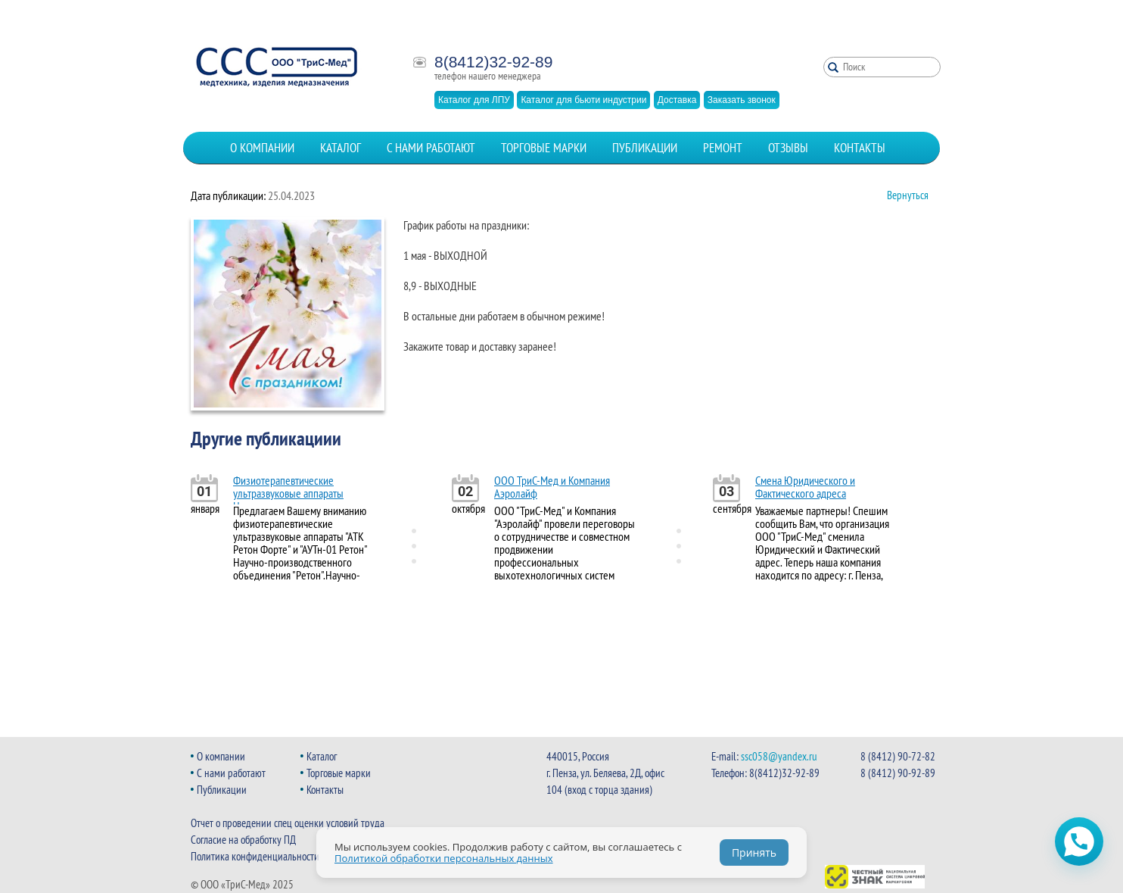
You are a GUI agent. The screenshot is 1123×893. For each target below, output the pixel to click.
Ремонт (722, 147)
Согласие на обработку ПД (243, 839)
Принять (754, 852)
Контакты (859, 147)
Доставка (677, 100)
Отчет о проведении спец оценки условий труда (287, 823)
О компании (262, 147)
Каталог (340, 147)
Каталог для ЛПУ (474, 100)
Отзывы (788, 147)
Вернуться (908, 195)
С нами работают (431, 147)
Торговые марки (543, 147)
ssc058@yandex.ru (779, 756)
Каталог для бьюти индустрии (583, 100)
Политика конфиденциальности (255, 856)
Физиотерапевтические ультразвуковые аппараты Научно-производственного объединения (292, 499)
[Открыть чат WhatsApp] (1079, 841)
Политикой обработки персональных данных (443, 858)
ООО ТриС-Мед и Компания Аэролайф (552, 487)
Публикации (644, 147)
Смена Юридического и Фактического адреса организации (805, 493)
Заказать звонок (742, 100)
